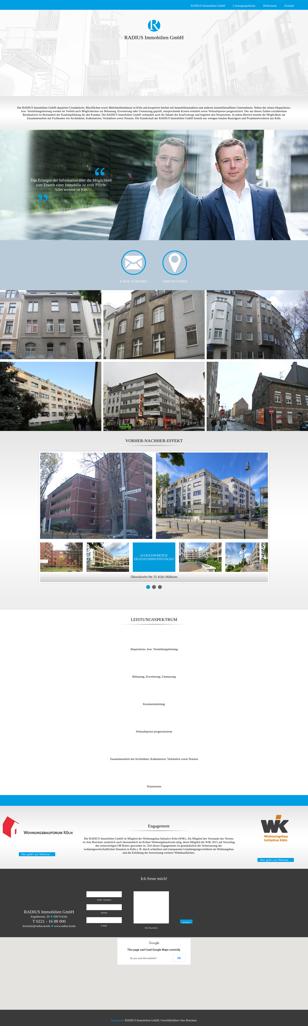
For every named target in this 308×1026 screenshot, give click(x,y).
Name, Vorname (104, 900)
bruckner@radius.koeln (36, 926)
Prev (45, 517)
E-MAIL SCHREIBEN (133, 281)
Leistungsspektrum (244, 5)
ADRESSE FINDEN (175, 281)
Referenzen (270, 5)
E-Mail (104, 925)
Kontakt (289, 5)
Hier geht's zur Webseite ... (37, 854)
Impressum (117, 1020)
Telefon (104, 912)
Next (263, 517)
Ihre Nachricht (151, 928)
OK (179, 958)
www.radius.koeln (65, 926)
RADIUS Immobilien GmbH (208, 5)
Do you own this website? (143, 958)
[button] (154, 969)
